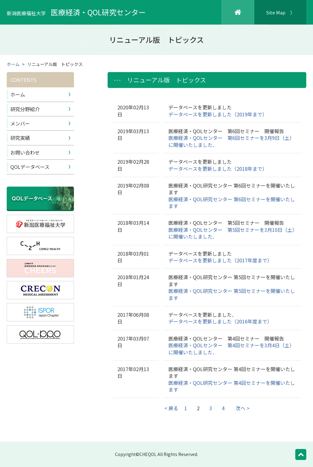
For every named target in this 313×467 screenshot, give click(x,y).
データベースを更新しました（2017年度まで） (220, 260)
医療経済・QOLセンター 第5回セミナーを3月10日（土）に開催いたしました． (231, 233)
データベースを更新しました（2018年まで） (217, 168)
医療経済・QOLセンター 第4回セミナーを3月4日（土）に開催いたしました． (231, 348)
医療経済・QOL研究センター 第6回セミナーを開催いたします (231, 202)
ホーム (13, 64)
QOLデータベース (30, 166)
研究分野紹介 (25, 109)
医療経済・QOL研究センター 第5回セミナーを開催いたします (231, 294)
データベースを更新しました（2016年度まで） (220, 321)
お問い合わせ (25, 152)
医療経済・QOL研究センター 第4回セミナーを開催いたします (231, 386)
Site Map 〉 (280, 12)
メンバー (20, 123)
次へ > (242, 408)
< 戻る (171, 408)
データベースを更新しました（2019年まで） (217, 114)
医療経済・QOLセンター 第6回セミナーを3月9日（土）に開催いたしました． (231, 141)
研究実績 (20, 137)
